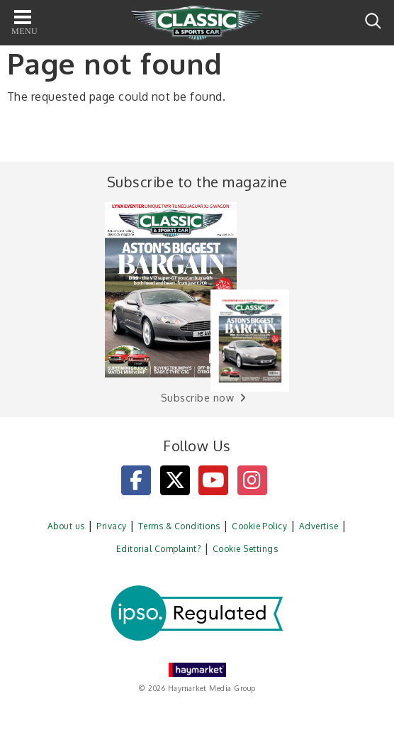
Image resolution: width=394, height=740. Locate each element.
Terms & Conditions (179, 526)
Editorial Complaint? (158, 548)
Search (373, 21)
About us (66, 526)
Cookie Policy (259, 526)
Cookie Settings (245, 548)
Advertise (318, 526)
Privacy (111, 526)
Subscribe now (197, 398)
